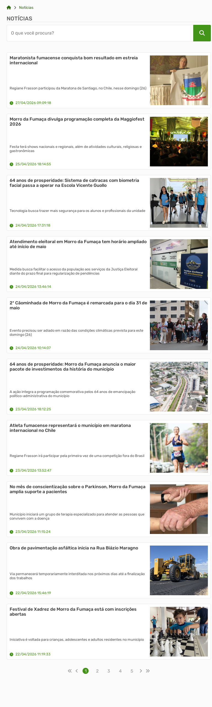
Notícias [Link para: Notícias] (26, 8)
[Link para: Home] (9, 8)
